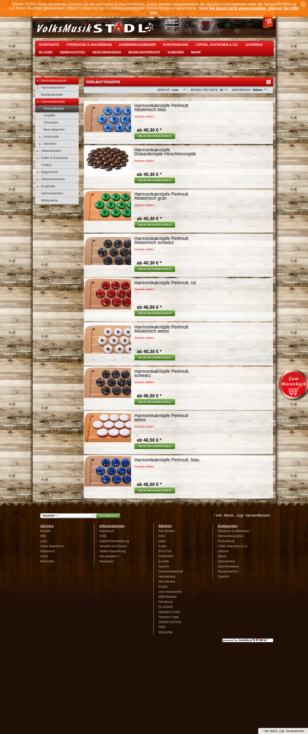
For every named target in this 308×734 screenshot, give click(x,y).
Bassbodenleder (49, 95)
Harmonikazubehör (137, 45)
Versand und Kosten (113, 546)
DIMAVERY (166, 556)
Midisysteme (47, 200)
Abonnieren (108, 515)
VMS (162, 627)
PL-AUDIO (166, 607)
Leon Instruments (170, 592)
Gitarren (253, 45)
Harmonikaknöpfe (94, 72)
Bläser (45, 52)
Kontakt (45, 531)
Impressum (106, 531)
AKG (162, 536)
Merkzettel (47, 561)
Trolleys (44, 165)
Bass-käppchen (52, 130)
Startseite (49, 45)
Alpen (163, 541)
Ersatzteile (45, 186)
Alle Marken (167, 531)
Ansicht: (164, 89)
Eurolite (164, 561)
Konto (44, 556)
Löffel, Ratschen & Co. (217, 45)
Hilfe (43, 536)
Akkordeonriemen (50, 179)
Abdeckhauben (48, 151)
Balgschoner (47, 172)
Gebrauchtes (72, 52)
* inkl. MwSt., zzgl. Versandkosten (241, 515)
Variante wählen (144, 116)
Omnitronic (166, 602)
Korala (163, 586)
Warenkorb (47, 551)
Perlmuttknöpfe (118, 72)
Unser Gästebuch (52, 546)
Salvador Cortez (169, 612)
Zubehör (176, 52)
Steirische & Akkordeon (89, 45)
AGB (102, 536)
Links (43, 541)
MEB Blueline (168, 597)
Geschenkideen (106, 52)
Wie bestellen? (109, 556)
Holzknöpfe (49, 137)
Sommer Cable (169, 617)
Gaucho (164, 566)
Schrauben (48, 123)
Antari (163, 546)
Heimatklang (167, 576)
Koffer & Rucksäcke (52, 158)
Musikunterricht (144, 52)
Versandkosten (295, 730)
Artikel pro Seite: (204, 89)
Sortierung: (241, 89)
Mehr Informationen (155, 135)
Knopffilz (47, 115)
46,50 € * (149, 307)
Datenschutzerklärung (114, 541)
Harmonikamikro (49, 193)
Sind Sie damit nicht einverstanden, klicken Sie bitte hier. (224, 10)
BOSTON (165, 551)
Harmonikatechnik (171, 571)
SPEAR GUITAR (170, 622)
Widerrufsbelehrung (112, 551)
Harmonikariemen (50, 88)
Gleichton (48, 144)
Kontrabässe (175, 45)
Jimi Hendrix (167, 581)
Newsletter (49, 515)
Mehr (196, 52)
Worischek (166, 632)
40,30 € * (149, 130)
